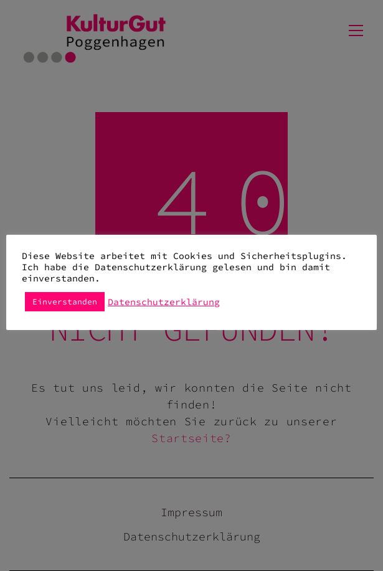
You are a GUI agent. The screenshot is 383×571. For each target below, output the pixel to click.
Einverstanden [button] (64, 301)
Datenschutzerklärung (164, 302)
